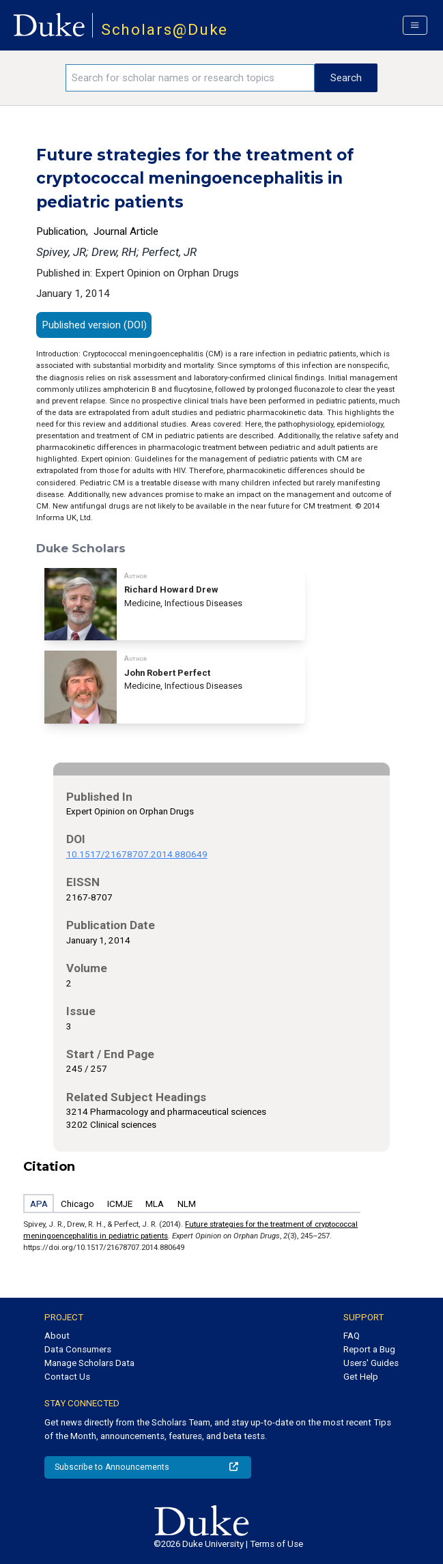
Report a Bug (369, 1349)
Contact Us (67, 1376)
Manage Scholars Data (89, 1363)
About (57, 1336)
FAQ (351, 1336)
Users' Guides (371, 1363)
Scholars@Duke (165, 29)
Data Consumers (77, 1349)
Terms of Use (276, 1544)
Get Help (360, 1376)
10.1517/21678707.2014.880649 (137, 854)
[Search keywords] (190, 77)
